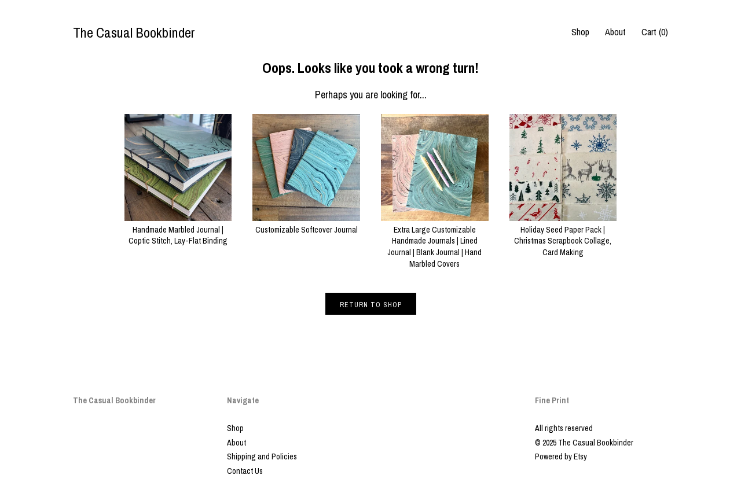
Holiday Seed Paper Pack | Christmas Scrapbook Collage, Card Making (563, 235)
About (615, 31)
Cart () (654, 31)
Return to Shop (371, 305)
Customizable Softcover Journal (306, 224)
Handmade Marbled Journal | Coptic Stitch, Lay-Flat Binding (178, 229)
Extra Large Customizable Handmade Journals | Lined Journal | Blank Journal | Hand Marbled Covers (435, 240)
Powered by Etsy (561, 456)
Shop (580, 31)
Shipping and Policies (262, 456)
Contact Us (245, 471)
